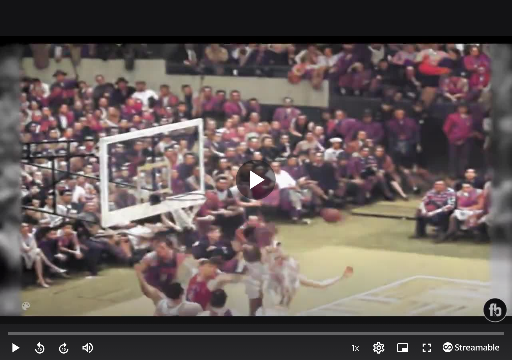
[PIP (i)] (473, 350)
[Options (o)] (459, 350)
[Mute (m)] (25, 350)
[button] (11, 350)
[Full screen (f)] (487, 350)
